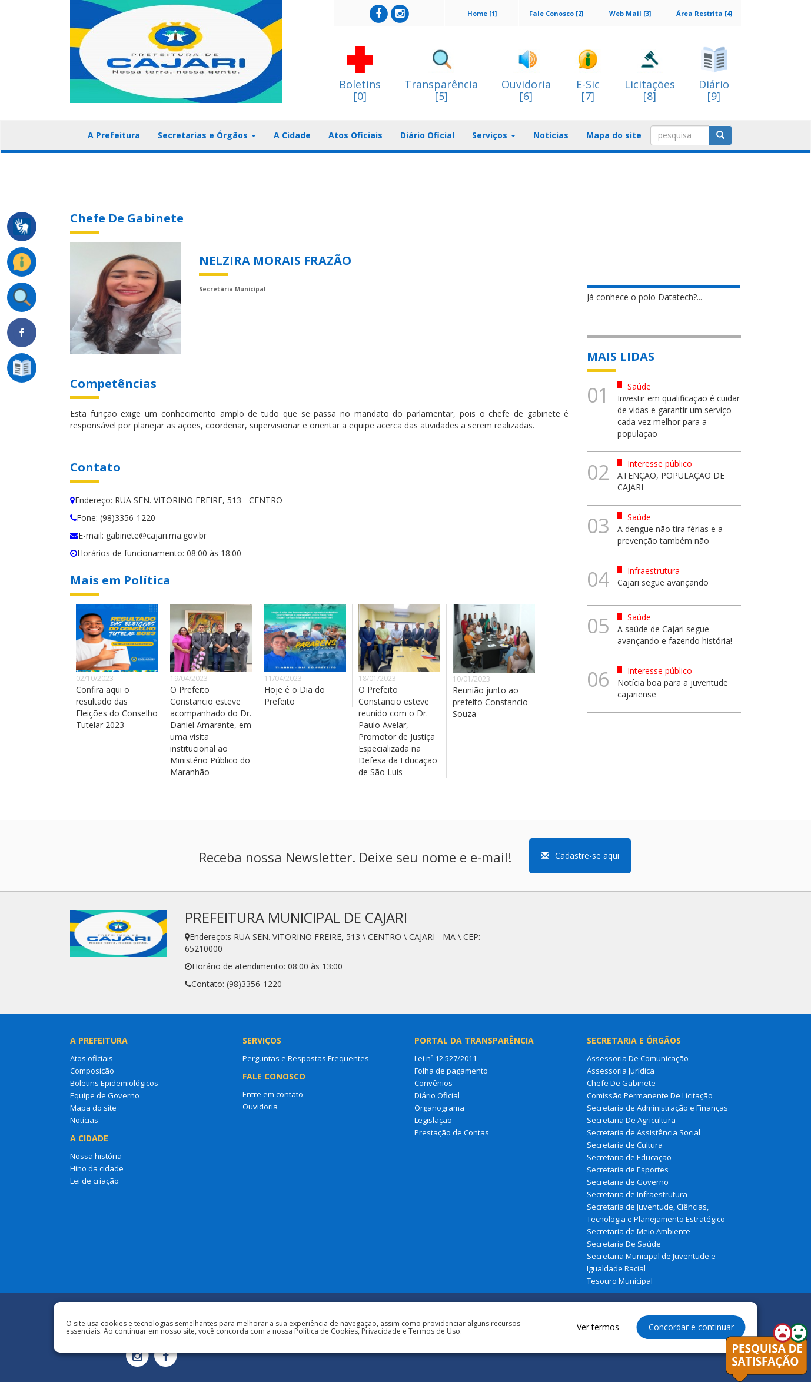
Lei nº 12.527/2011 (445, 1058)
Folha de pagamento (451, 1070)
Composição (92, 1070)
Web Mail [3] (630, 13)
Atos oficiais (91, 1058)
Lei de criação (94, 1180)
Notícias (551, 135)
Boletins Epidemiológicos (114, 1083)
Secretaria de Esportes (628, 1169)
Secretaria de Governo (628, 1182)
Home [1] (482, 13)
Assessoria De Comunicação (638, 1058)
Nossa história (96, 1156)
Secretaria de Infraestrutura (637, 1194)
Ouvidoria (260, 1106)
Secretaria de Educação (629, 1157)
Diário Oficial (427, 135)
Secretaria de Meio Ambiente (638, 1231)
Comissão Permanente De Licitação (650, 1095)
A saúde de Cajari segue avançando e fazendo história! (674, 634)
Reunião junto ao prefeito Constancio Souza (490, 702)
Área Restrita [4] (704, 13)
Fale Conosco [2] (556, 13)
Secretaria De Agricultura (631, 1120)
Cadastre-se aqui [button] (580, 855)
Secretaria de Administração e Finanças (657, 1107)
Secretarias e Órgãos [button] (207, 135)
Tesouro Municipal (620, 1280)
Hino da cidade (97, 1168)
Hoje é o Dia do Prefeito (294, 695)
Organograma (439, 1107)
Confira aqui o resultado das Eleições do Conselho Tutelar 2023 (117, 707)
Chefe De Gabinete (621, 1083)
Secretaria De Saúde (624, 1243)
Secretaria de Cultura (625, 1145)
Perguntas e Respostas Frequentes (305, 1058)
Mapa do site (614, 135)
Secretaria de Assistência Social (643, 1132)
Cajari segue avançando (663, 582)
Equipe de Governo (104, 1095)
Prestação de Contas (451, 1132)
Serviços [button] (494, 135)
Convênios (433, 1083)
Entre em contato (272, 1094)
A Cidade (292, 135)
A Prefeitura (114, 135)
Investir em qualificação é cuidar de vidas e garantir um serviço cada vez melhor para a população (678, 416)
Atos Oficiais (355, 135)
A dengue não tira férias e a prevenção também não (670, 534)
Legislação (433, 1120)
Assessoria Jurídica (620, 1070)
